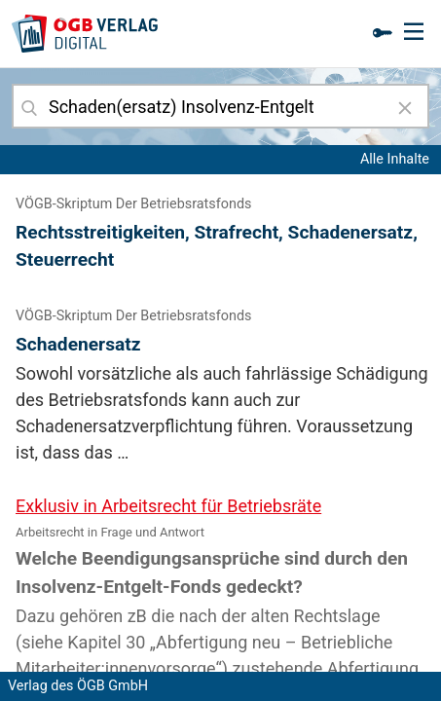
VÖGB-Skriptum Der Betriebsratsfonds (133, 204)
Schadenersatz (78, 344)
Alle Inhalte (394, 159)
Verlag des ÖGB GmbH (78, 686)
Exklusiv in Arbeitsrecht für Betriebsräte (168, 506)
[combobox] (220, 106)
